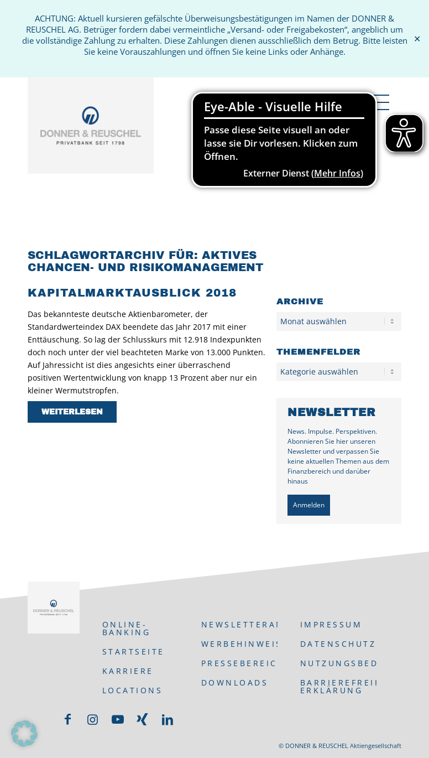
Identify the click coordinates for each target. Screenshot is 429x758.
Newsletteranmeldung (239, 624)
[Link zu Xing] (142, 719)
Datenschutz (338, 643)
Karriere (128, 671)
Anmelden (309, 505)
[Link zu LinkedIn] (167, 719)
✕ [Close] (417, 39)
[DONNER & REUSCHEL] (91, 140)
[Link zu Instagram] (93, 719)
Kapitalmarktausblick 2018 (132, 293)
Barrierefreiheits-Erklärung (338, 686)
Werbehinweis (239, 643)
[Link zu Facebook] (68, 719)
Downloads (235, 682)
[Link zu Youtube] (117, 719)
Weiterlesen (72, 412)
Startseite (133, 651)
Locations (132, 690)
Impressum (331, 624)
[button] (24, 733)
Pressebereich (239, 663)
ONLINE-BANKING (126, 628)
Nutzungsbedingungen (338, 663)
